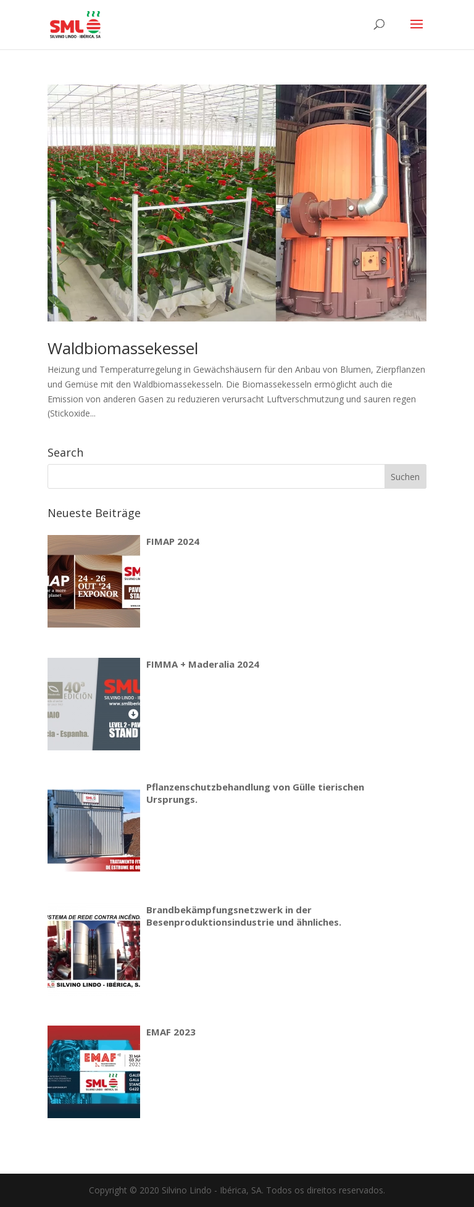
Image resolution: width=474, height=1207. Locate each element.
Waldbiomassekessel (123, 348)
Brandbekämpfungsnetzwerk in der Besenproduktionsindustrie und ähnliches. (243, 915)
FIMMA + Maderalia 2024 (202, 664)
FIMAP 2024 (172, 541)
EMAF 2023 (171, 1032)
